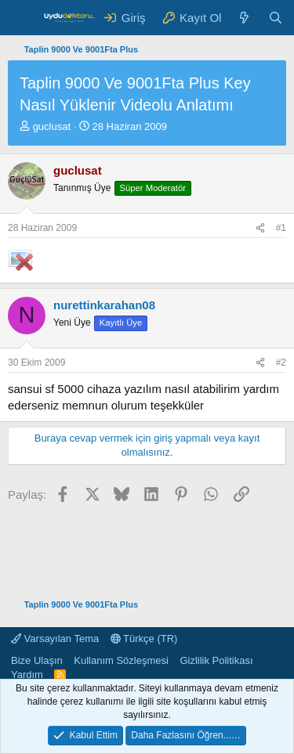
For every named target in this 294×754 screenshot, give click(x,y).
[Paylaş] (260, 228)
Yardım (27, 674)
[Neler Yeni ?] (244, 17)
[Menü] (21, 18)
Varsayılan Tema (55, 638)
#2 (281, 362)
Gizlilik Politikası (216, 660)
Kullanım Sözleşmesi (121, 660)
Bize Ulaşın (37, 660)
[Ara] (275, 17)
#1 (281, 227)
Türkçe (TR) (144, 638)
